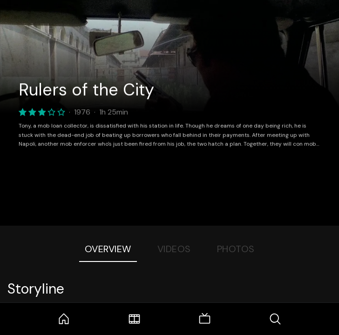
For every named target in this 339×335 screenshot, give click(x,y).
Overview (108, 249)
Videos (174, 249)
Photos (236, 249)
